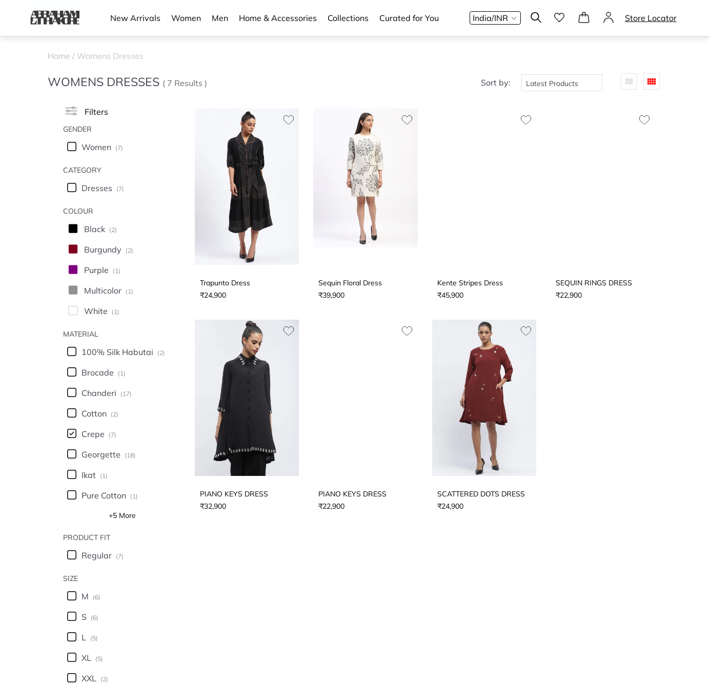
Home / (62, 56)
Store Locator (651, 18)
